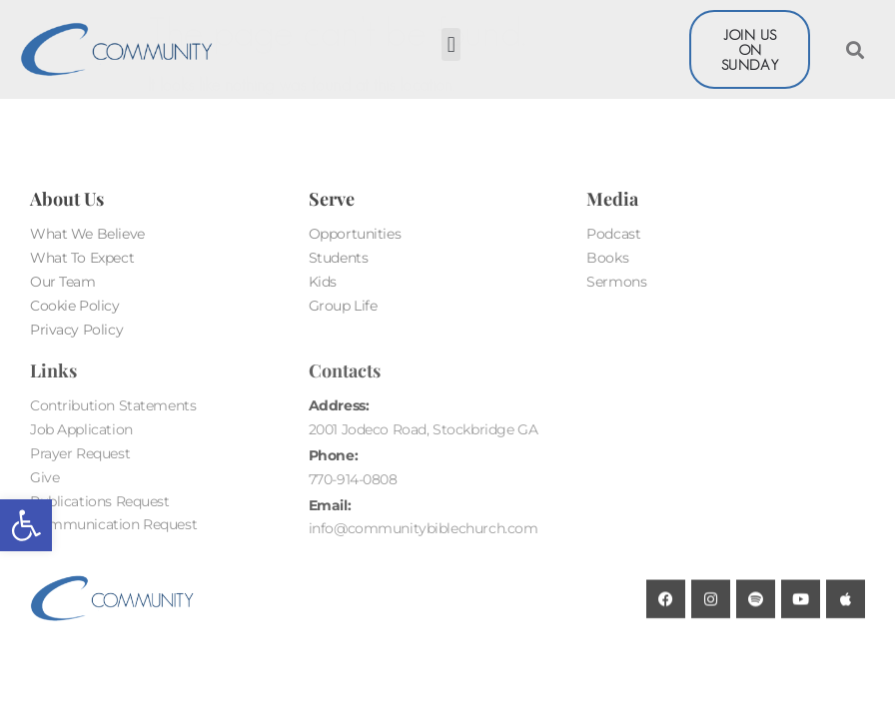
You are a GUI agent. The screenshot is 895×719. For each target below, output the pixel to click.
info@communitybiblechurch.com (423, 528)
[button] (26, 525)
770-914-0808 (353, 479)
